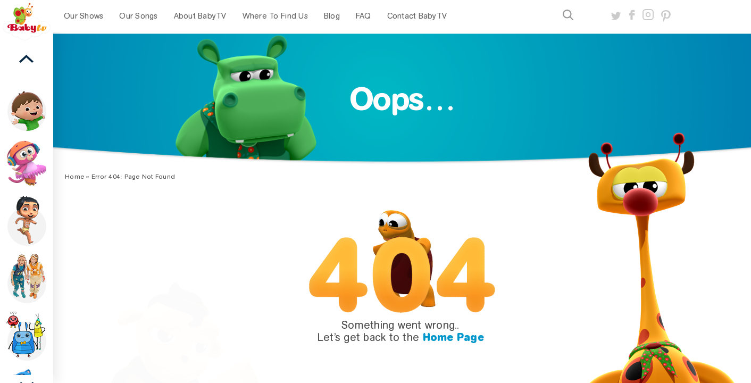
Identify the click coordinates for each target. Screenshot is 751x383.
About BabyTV (200, 16)
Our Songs (138, 16)
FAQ (363, 16)
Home (74, 176)
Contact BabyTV (417, 16)
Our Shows (83, 16)
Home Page (453, 337)
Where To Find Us (275, 16)
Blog (332, 16)
